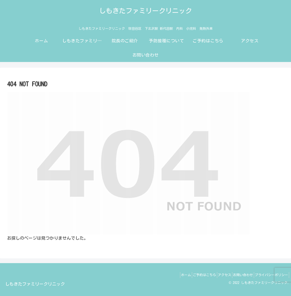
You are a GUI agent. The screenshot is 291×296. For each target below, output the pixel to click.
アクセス (217, 275)
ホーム (172, 275)
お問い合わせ (238, 275)
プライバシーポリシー (270, 275)
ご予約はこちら (193, 275)
